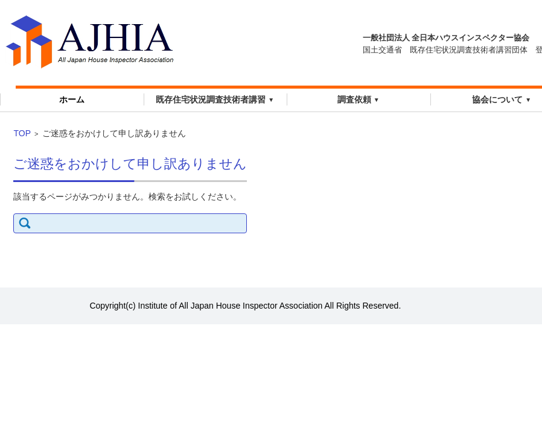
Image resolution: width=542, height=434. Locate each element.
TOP (22, 133)
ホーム (71, 99)
